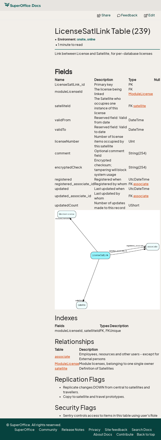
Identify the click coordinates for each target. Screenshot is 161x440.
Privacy (94, 430)
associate (141, 184)
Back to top (146, 434)
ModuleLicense (141, 94)
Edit (149, 15)
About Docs (102, 434)
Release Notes (73, 430)
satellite (139, 106)
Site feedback (116, 430)
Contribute (125, 434)
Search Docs (142, 430)
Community (48, 430)
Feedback (127, 15)
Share (104, 15)
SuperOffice (24, 430)
